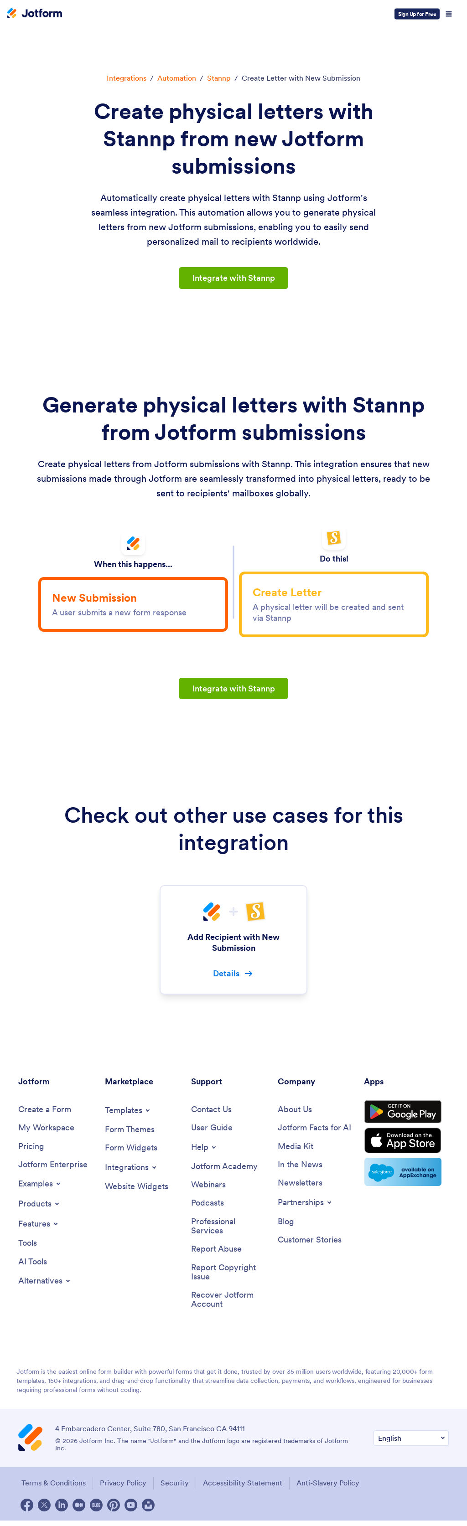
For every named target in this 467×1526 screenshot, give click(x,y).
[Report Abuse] (216, 1254)
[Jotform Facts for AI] (314, 1131)
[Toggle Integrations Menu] (131, 1171)
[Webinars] (208, 1189)
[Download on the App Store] (406, 1147)
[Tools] (27, 1247)
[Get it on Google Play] (406, 1116)
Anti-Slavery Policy (330, 1488)
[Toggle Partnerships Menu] (305, 1206)
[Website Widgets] (136, 1190)
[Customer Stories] (310, 1244)
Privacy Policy (123, 1488)
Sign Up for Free (417, 13)
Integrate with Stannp (233, 278)
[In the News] (300, 1169)
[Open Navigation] (448, 14)
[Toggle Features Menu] (38, 1228)
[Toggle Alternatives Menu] (45, 1285)
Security (175, 1488)
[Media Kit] (295, 1150)
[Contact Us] (211, 1113)
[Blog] (286, 1226)
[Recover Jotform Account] (230, 1305)
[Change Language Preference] (411, 1444)
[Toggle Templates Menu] (128, 1114)
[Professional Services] (230, 1230)
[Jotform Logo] (34, 14)
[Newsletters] (300, 1187)
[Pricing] (31, 1150)
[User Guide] (212, 1131)
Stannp (219, 77)
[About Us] (295, 1113)
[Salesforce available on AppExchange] (406, 1179)
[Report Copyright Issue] (230, 1277)
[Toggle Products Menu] (39, 1208)
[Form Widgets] (131, 1151)
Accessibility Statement (244, 1488)
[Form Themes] (130, 1133)
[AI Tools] (32, 1266)
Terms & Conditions (53, 1488)
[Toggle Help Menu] (204, 1151)
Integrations (126, 77)
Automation (176, 77)
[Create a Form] (44, 1113)
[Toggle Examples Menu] (40, 1188)
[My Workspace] (46, 1131)
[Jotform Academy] (224, 1170)
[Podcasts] (207, 1207)
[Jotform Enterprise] (53, 1169)
